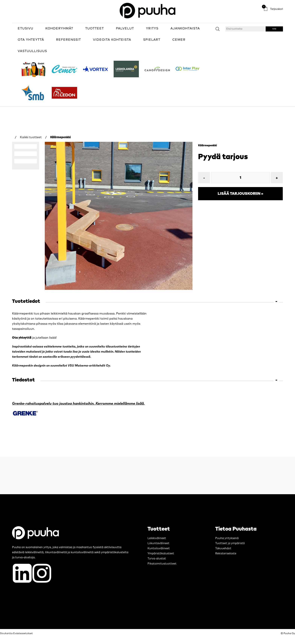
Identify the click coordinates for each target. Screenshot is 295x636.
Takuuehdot (223, 548)
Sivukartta (6, 633)
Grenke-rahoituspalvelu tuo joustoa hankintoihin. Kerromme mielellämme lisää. (78, 403)
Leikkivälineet (157, 538)
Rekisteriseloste (225, 553)
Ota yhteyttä (21, 337)
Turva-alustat (157, 558)
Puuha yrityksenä (227, 538)
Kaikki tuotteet (31, 137)
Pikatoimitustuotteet (162, 563)
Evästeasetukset (23, 633)
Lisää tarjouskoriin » (240, 194)
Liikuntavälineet (158, 543)
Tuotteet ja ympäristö (230, 543)
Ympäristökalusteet (161, 553)
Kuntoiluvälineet (159, 548)
